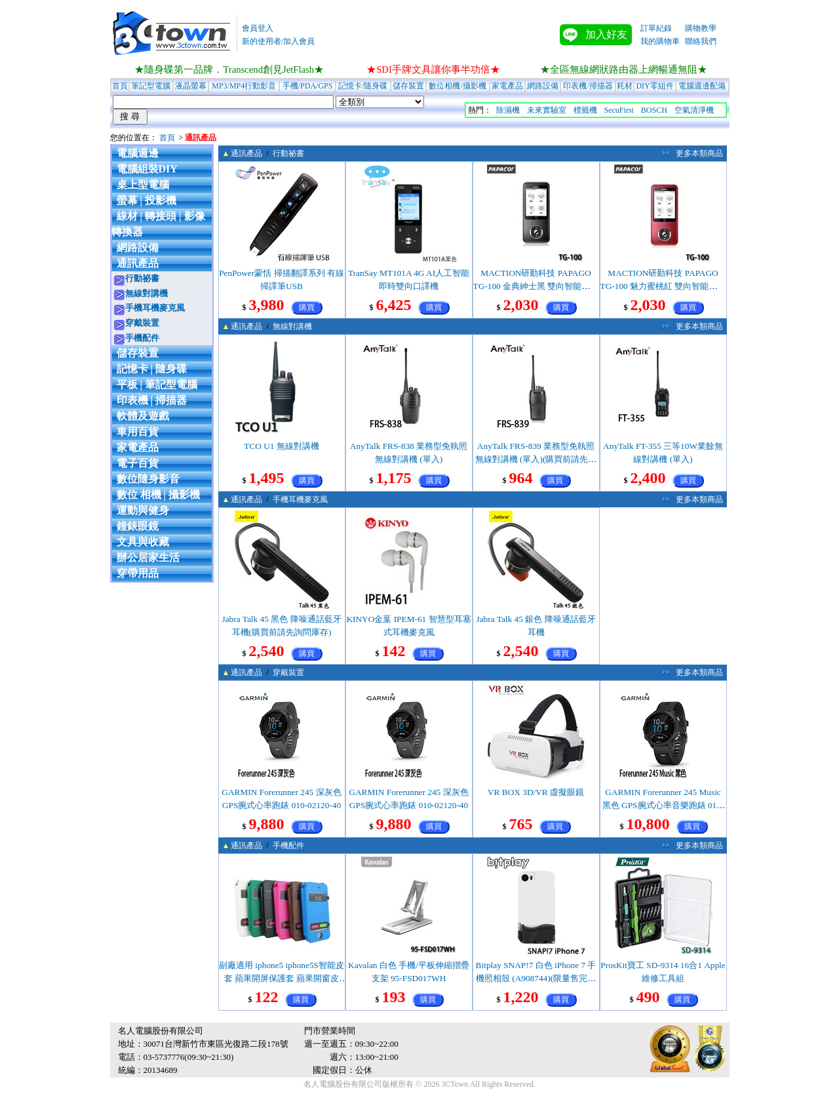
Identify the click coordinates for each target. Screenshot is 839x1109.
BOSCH (654, 110)
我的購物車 (660, 41)
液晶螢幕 (190, 85)
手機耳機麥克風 (155, 308)
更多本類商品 (699, 153)
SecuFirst (619, 110)
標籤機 (585, 110)
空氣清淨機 (694, 110)
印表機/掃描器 (587, 85)
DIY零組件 (654, 85)
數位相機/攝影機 (457, 85)
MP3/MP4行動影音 (244, 85)
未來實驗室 (546, 110)
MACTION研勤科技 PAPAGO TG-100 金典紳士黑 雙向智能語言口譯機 (536, 286)
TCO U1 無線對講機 (281, 446)
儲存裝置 (408, 85)
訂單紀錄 (656, 28)
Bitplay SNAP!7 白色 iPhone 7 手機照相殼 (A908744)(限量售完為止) (536, 978)
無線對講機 (146, 293)
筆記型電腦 (150, 85)
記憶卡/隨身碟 (362, 85)
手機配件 (142, 338)
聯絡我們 (700, 41)
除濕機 (508, 110)
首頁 (120, 85)
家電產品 (507, 85)
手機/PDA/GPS (308, 85)
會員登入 (257, 28)
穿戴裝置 (142, 323)
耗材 (625, 85)
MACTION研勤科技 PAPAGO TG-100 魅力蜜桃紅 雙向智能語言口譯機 (663, 286)
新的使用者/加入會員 (278, 41)
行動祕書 (142, 278)
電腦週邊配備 (702, 85)
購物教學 (700, 28)
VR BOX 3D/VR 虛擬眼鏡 (536, 792)
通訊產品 (246, 153)
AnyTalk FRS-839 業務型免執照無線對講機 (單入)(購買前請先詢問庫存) (536, 459)
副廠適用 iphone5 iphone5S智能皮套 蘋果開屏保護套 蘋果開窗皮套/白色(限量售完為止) (281, 978)
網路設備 (542, 85)
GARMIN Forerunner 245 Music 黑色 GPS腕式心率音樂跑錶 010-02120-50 (663, 805)
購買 (307, 307)
